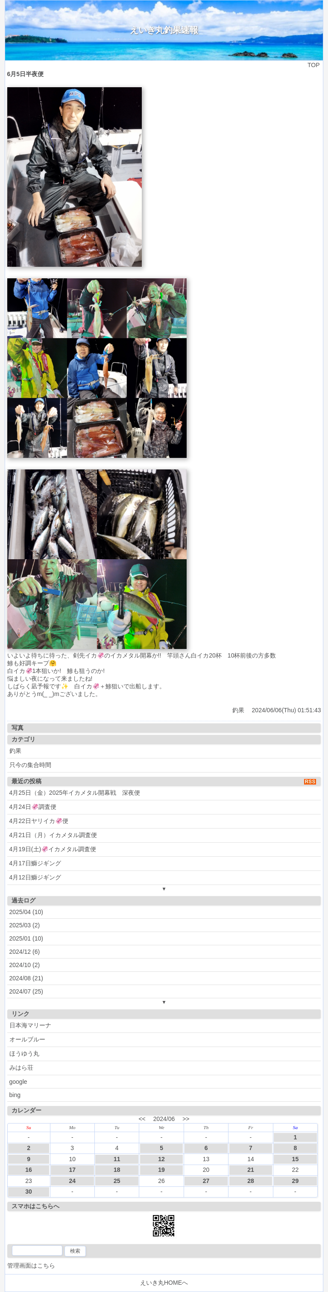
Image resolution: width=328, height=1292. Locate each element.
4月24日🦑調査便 (32, 806)
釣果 (238, 710)
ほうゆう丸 (24, 1053)
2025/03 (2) (24, 925)
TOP (314, 65)
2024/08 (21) (26, 978)
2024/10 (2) (24, 965)
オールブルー (27, 1039)
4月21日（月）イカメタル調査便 (53, 835)
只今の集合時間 (30, 764)
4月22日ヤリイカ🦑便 (38, 820)
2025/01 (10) (26, 938)
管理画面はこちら (31, 1265)
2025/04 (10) (26, 912)
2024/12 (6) (24, 951)
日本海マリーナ (30, 1025)
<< (141, 1118)
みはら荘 (21, 1067)
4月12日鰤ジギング (35, 877)
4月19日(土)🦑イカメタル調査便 (53, 849)
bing (14, 1094)
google (18, 1081)
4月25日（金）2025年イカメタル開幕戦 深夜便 (75, 792)
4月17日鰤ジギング (35, 863)
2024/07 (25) (26, 991)
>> (185, 1118)
